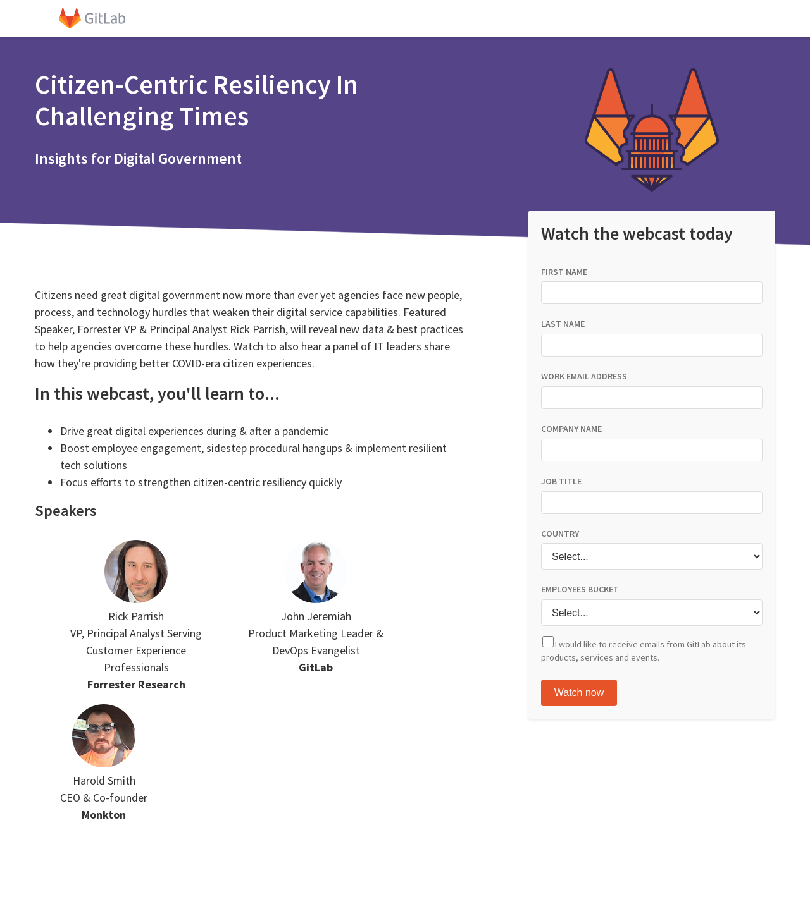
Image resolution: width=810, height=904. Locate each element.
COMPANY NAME (571, 428)
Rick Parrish (136, 616)
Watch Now (579, 693)
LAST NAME (563, 323)
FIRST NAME (564, 272)
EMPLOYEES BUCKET (580, 589)
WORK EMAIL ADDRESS (584, 376)
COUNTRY (560, 533)
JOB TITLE (561, 481)
